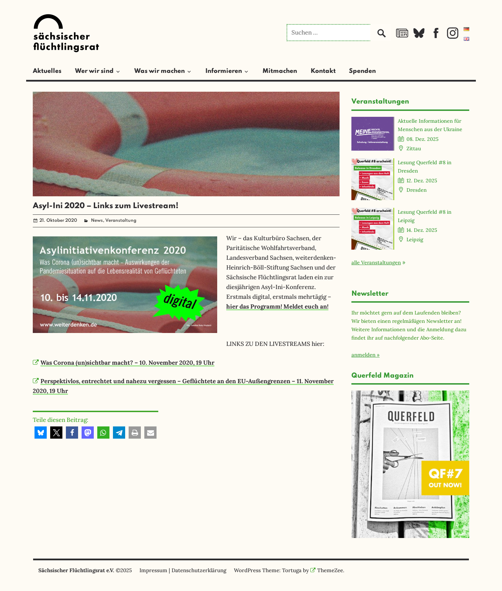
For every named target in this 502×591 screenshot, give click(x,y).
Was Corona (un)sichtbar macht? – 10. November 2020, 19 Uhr (123, 362)
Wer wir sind (94, 71)
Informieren (223, 71)
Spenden (362, 71)
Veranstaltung (120, 220)
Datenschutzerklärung (199, 570)
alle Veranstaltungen (376, 262)
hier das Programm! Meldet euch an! (277, 306)
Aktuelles (47, 71)
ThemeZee (326, 570)
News (97, 220)
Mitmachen (280, 71)
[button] (41, 432)
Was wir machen (159, 71)
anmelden (363, 354)
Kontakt (323, 71)
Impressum (153, 570)
